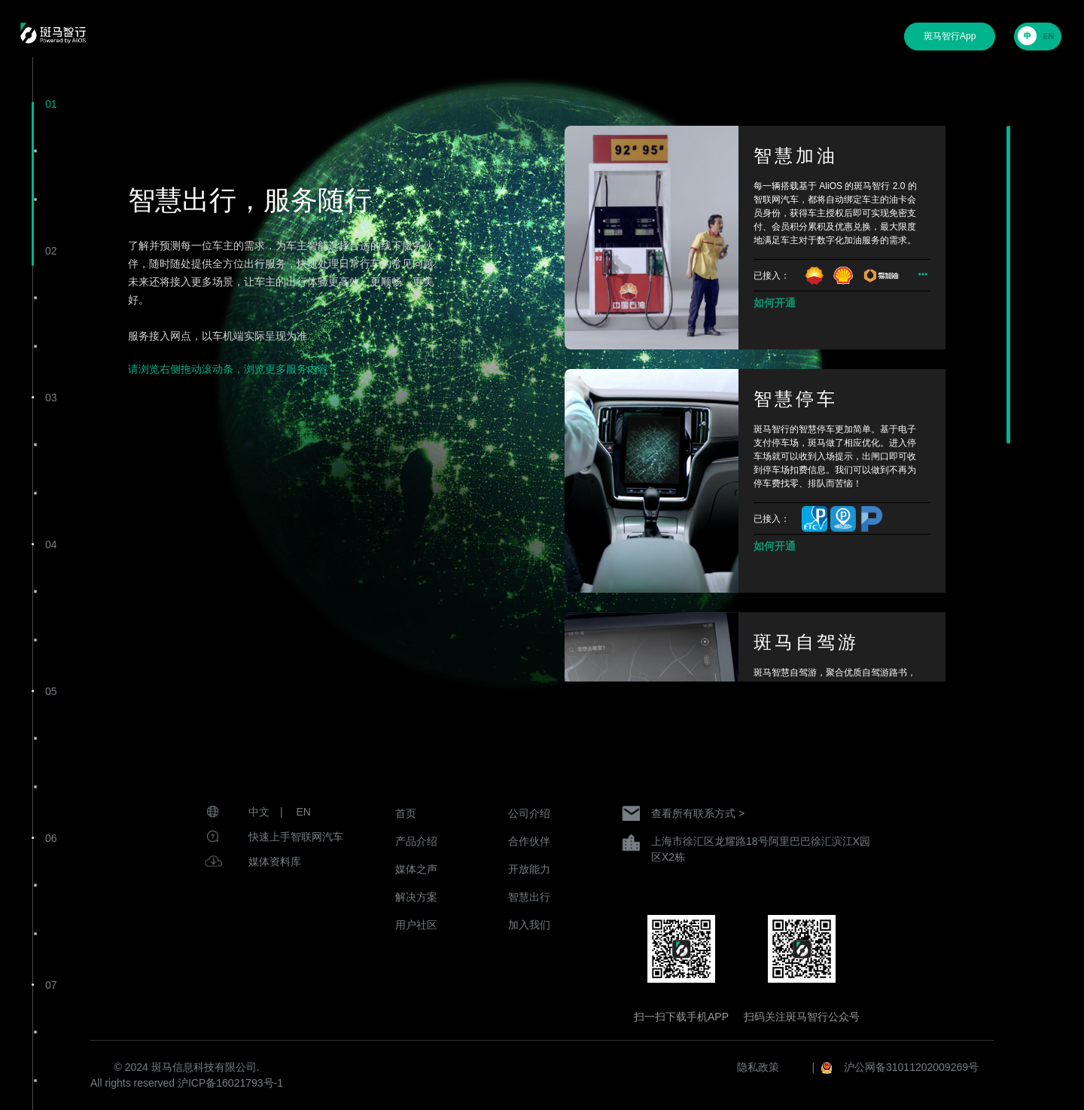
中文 (258, 812)
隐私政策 (758, 1067)
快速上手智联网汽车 (295, 837)
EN (304, 812)
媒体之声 (416, 869)
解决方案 (416, 897)
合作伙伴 (529, 841)
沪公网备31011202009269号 (911, 1067)
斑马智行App (950, 36)
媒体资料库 (274, 861)
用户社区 (416, 925)
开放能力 (529, 869)
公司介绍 (529, 813)
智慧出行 (529, 897)
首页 (405, 813)
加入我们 (529, 925)
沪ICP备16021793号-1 (230, 1083)
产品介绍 (416, 841)
